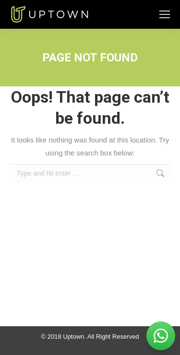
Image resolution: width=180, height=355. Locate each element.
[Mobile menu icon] (164, 14)
